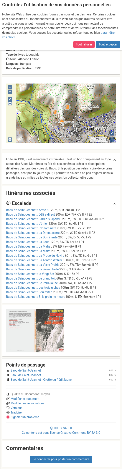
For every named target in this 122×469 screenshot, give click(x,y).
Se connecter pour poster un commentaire (61, 459)
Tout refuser (84, 44)
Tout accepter (108, 44)
